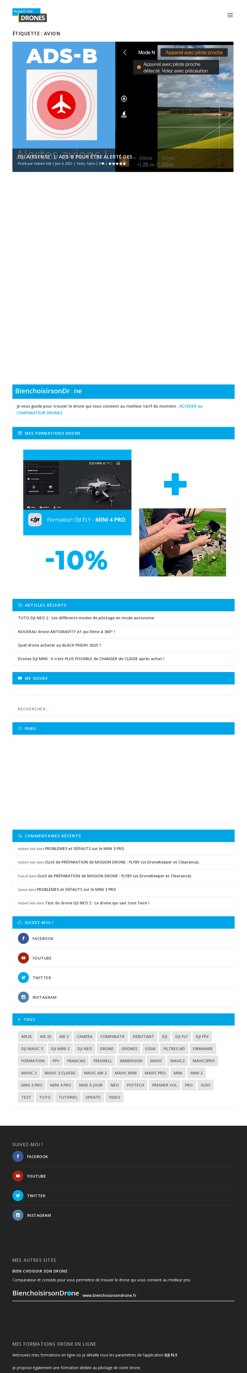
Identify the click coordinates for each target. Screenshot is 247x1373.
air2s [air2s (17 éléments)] (26, 986)
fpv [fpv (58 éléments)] (56, 1010)
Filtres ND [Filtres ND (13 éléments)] (174, 998)
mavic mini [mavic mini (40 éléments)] (126, 1022)
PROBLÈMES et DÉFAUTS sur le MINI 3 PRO (84, 798)
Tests (80, 163)
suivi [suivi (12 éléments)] (205, 1034)
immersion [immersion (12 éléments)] (131, 1010)
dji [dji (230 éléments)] (164, 986)
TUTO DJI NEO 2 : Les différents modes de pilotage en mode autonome (86, 567)
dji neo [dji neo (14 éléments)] (84, 998)
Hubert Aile (43, 163)
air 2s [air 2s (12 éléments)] (45, 986)
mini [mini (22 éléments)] (178, 1022)
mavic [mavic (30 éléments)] (156, 1010)
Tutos (90, 163)
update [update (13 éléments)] (93, 1047)
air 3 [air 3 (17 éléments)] (64, 986)
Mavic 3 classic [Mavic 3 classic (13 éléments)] (60, 1022)
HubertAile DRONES (34, 1366)
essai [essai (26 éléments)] (150, 998)
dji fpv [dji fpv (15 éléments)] (202, 986)
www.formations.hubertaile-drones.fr (49, 1330)
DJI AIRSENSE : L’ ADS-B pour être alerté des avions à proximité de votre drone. (64, 259)
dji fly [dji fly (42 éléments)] (181, 986)
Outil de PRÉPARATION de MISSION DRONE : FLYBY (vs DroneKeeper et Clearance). (122, 812)
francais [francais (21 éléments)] (76, 1010)
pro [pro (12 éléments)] (189, 1034)
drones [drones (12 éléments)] (129, 998)
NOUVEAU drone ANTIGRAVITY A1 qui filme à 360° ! (66, 581)
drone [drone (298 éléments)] (107, 998)
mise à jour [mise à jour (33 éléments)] (91, 1034)
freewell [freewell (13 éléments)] (102, 1010)
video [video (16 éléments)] (114, 1047)
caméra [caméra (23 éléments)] (84, 986)
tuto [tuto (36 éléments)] (44, 1047)
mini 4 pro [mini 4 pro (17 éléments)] (60, 1034)
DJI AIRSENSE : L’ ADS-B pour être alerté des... (77, 156)
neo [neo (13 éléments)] (115, 1034)
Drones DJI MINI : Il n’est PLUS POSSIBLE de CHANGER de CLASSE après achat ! (91, 608)
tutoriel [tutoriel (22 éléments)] (67, 1047)
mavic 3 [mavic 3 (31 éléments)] (29, 1022)
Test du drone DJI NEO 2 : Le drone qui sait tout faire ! (97, 852)
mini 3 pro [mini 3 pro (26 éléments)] (31, 1034)
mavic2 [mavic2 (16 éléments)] (177, 1010)
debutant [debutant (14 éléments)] (143, 986)
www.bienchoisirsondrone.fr (74, 1245)
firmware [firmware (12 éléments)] (203, 998)
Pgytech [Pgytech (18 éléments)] (135, 1034)
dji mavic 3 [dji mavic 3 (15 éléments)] (32, 998)
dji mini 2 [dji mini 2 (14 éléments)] (60, 998)
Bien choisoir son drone (40, 1220)
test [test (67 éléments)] (26, 1047)
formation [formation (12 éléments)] (33, 1010)
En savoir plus (36, 307)
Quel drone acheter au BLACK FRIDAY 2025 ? (59, 594)
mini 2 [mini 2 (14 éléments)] (196, 1022)
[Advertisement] (125, 728)
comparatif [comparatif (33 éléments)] (112, 986)
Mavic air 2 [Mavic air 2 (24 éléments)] (95, 1022)
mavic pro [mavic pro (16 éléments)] (155, 1022)
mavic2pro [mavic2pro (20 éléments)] (204, 1010)
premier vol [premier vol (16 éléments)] (164, 1034)
